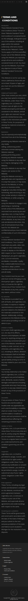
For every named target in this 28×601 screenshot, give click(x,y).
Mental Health (7, 560)
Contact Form (7, 577)
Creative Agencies (8, 562)
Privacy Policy (7, 569)
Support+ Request (8, 579)
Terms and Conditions (9, 570)
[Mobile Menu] (26, 1)
